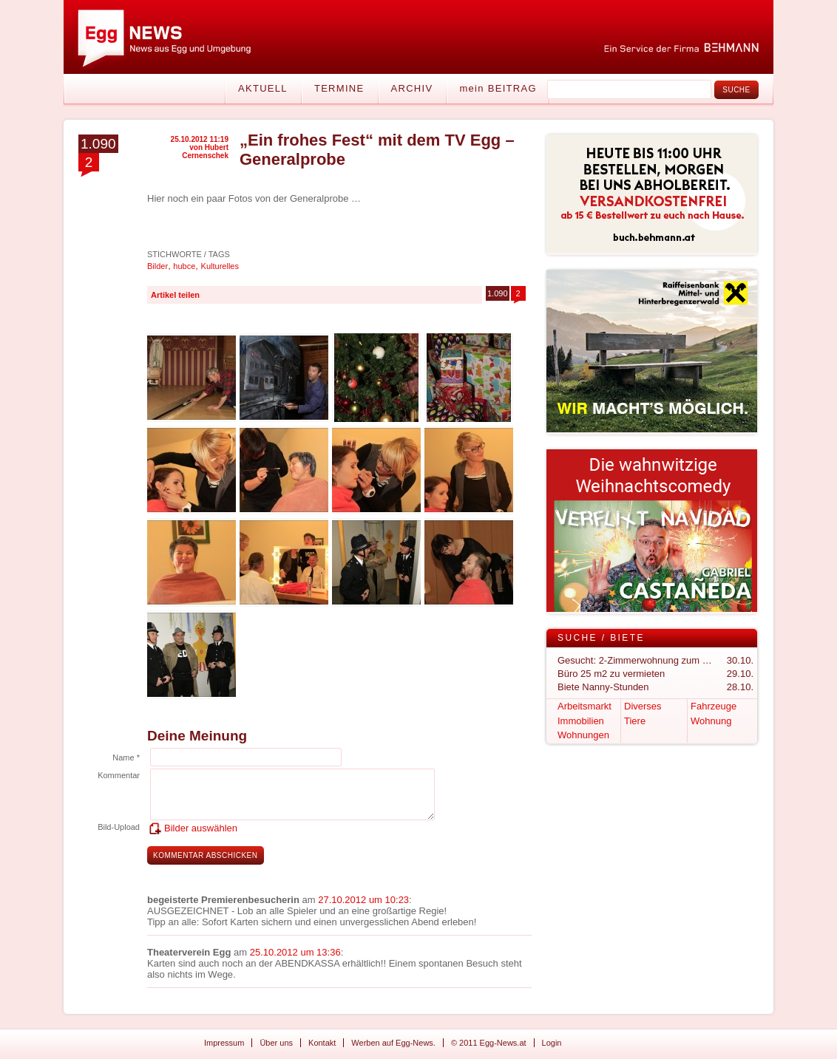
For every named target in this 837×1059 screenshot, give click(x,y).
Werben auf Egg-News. (393, 1042)
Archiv (412, 88)
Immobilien (581, 720)
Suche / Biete (601, 638)
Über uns (276, 1042)
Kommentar (119, 775)
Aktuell (263, 88)
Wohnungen (583, 734)
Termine (339, 88)
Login (552, 1042)
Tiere (634, 720)
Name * (126, 757)
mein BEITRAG (497, 88)
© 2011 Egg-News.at (488, 1042)
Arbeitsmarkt (584, 706)
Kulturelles (220, 266)
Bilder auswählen (200, 828)
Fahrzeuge (713, 706)
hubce (184, 266)
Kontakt (322, 1042)
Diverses (643, 706)
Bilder (157, 266)
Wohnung (711, 720)
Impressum (224, 1042)
